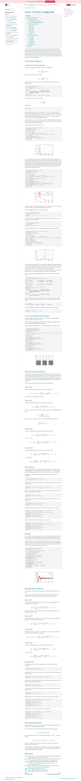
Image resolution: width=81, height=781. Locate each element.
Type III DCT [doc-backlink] (29, 429)
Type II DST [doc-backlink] (28, 616)
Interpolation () (11, 19)
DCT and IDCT (32, 31)
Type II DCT (31, 27)
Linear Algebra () (10, 22)
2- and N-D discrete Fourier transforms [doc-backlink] (37, 316)
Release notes (56, 4)
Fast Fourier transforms (32, 19)
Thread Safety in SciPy (9, 44)
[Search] (9, 10)
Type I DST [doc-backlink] (28, 600)
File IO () (8, 21)
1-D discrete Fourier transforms (35, 20)
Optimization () (10, 27)
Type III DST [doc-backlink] (29, 629)
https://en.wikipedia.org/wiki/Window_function (36, 768)
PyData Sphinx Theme (69, 778)
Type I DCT (31, 25)
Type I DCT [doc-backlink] (28, 387)
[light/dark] (72, 4)
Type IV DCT (31, 30)
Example (30, 33)
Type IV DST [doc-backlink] (29, 643)
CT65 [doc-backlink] (26, 756)
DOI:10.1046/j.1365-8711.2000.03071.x (42, 767)
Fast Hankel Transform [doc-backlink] (33, 723)
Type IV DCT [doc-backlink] (29, 448)
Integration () (10, 17)
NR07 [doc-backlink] (26, 758)
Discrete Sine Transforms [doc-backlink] (34, 588)
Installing (25, 4)
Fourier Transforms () (11, 16)
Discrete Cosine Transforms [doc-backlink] (35, 372)
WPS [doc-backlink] (26, 771)
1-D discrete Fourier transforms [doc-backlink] (35, 65)
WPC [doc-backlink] (26, 769)
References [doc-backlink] (29, 754)
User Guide (30, 4)
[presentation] (34, 67)
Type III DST (31, 39)
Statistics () (9, 36)
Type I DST (31, 36)
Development (50, 4)
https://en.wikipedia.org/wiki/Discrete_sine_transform (37, 771)
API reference (36, 4)
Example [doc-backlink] (27, 534)
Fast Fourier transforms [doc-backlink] (33, 61)
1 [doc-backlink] (27, 761)
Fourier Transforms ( (29, 17)
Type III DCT (31, 28)
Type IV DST (31, 41)
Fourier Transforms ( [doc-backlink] (34, 12)
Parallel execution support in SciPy (11, 42)
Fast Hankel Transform (32, 44)
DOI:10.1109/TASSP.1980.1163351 (34, 764)
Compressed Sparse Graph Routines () (11, 41)
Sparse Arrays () (10, 30)
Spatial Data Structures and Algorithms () (11, 33)
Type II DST (31, 38)
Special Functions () (11, 35)
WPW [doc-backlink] (26, 768)
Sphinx (11, 779)
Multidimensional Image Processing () (11, 25)
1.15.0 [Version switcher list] (68, 4)
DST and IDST (32, 42)
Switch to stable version (50, 1)
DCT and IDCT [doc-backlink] (29, 467)
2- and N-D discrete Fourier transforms (36, 22)
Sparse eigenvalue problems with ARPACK (12, 38)
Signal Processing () (11, 29)
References (66, 16)
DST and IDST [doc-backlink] (29, 662)
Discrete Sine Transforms (69, 13)
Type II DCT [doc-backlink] (28, 400)
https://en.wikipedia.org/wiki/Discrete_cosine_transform (38, 769)
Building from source (43, 4)
